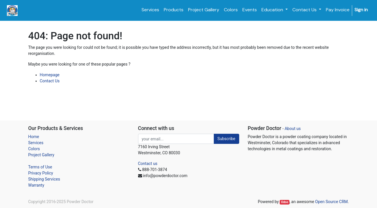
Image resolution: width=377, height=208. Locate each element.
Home (33, 136)
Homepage (50, 75)
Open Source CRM (331, 201)
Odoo (284, 202)
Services (36, 142)
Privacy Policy (40, 173)
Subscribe (226, 138)
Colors (34, 148)
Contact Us (50, 81)
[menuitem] (150, 9)
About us (293, 128)
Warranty (36, 185)
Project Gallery (41, 155)
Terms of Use (40, 167)
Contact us (147, 163)
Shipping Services (44, 179)
